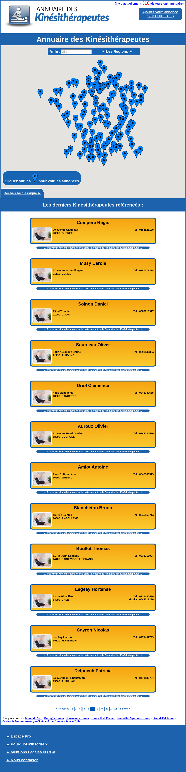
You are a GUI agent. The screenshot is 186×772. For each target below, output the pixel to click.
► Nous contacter (22, 760)
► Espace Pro (18, 736)
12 (115, 708)
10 (107, 708)
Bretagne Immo (54, 718)
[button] (125, 155)
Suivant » (125, 708)
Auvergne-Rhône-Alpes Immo (44, 721)
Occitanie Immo (12, 721)
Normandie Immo (77, 718)
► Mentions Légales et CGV (30, 752)
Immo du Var (33, 718)
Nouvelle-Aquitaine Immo (133, 718)
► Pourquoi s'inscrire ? (27, 744)
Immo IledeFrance (103, 718)
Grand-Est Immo (163, 718)
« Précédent (62, 708)
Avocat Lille (72, 721)
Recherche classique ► (22, 193)
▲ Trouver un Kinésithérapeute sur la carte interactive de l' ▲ (93, 248)
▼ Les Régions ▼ (117, 51)
